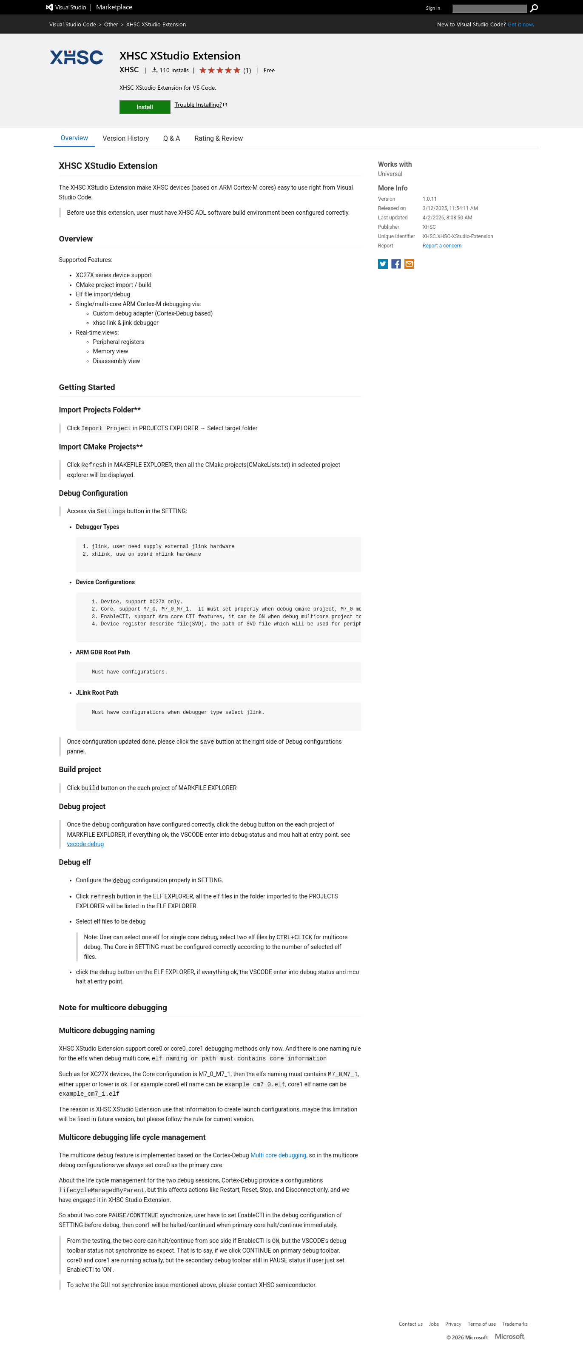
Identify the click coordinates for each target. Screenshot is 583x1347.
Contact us (411, 1323)
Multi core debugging (278, 1155)
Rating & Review (218, 138)
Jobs (434, 1323)
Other (111, 24)
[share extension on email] (409, 266)
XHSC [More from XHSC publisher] (129, 69)
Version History (125, 138)
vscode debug (85, 844)
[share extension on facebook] (397, 266)
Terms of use (482, 1323)
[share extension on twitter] (383, 266)
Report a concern (442, 246)
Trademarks (515, 1323)
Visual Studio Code (72, 24)
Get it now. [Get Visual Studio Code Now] (521, 24)
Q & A (171, 138)
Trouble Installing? (201, 104)
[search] (489, 8)
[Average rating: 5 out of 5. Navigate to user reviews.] (224, 70)
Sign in (433, 8)
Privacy (453, 1323)
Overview (74, 138)
